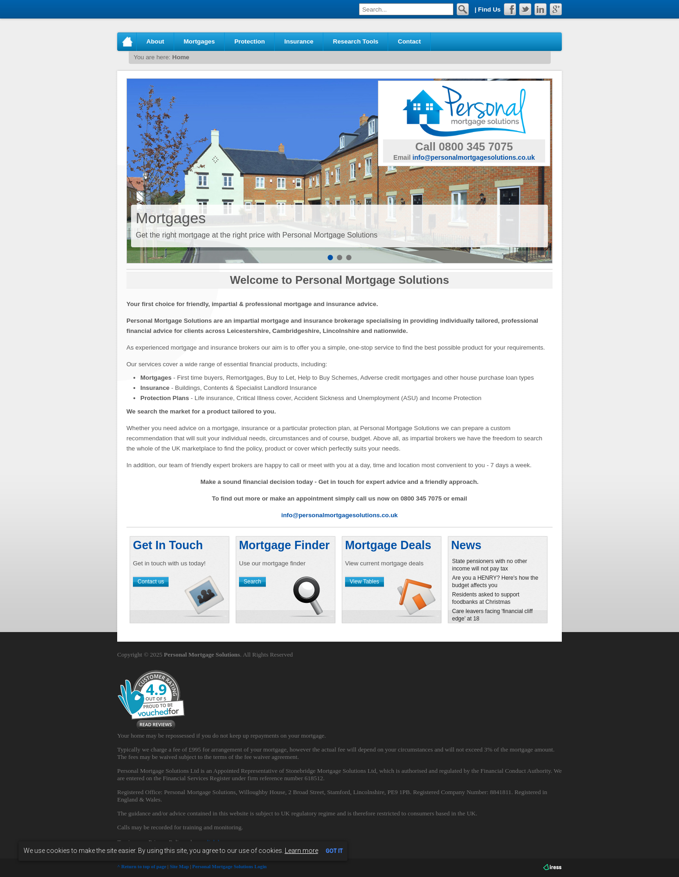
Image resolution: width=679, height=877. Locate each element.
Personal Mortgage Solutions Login (229, 866)
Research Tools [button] (355, 41)
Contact (409, 41)
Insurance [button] (299, 41)
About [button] (155, 41)
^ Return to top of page (141, 866)
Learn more (301, 850)
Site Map (179, 866)
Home (127, 41)
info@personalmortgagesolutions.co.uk (474, 157)
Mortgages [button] (199, 41)
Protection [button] (249, 41)
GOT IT (334, 851)
